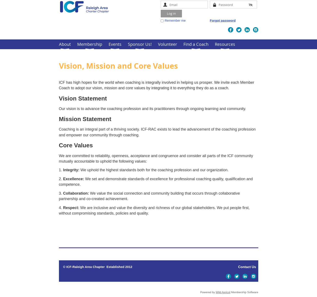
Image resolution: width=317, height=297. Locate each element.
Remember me (175, 20)
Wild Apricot (223, 292)
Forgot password (223, 20)
